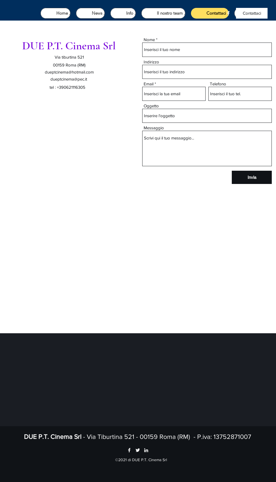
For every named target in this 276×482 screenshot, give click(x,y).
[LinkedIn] (146, 450)
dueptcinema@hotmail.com (69, 72)
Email (148, 84)
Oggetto (151, 106)
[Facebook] (228, 13)
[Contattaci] (252, 13)
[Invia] (252, 177)
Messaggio (154, 128)
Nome (149, 39)
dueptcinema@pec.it (68, 79)
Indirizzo (151, 62)
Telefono (218, 84)
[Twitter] (138, 450)
